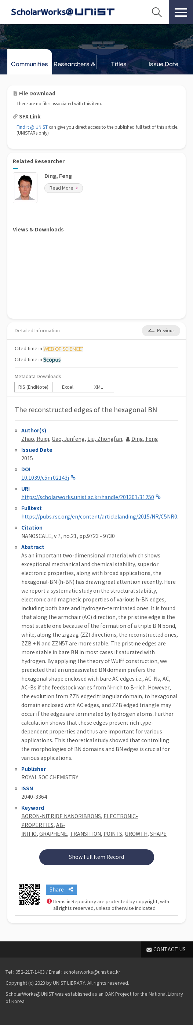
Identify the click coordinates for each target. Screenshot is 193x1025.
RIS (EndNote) (33, 387)
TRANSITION (85, 834)
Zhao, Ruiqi (35, 439)
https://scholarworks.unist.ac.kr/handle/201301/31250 (87, 497)
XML (98, 387)
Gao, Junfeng (68, 439)
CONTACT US (169, 949)
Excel (67, 387)
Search (157, 12)
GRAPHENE (53, 834)
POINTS (112, 834)
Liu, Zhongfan (104, 439)
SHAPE (158, 834)
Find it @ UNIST (32, 127)
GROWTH (136, 834)
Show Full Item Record (96, 857)
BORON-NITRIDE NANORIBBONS (61, 816)
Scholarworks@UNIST (62, 12)
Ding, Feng (144, 439)
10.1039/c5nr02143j (45, 478)
